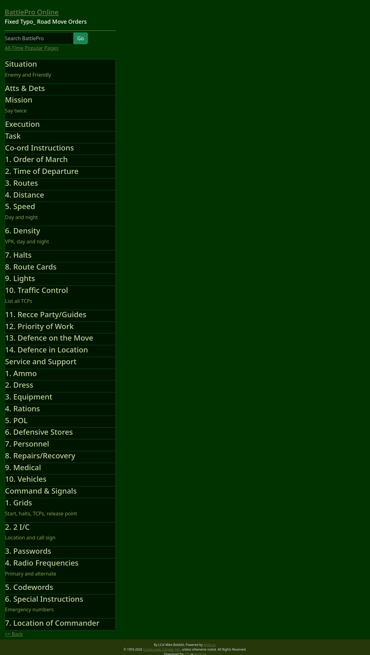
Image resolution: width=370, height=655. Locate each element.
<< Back (14, 634)
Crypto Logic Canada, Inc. (161, 649)
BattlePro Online (32, 12)
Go (80, 38)
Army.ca (209, 645)
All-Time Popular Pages (31, 48)
